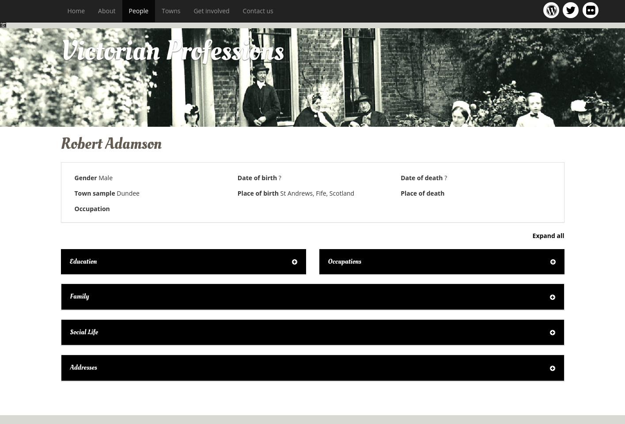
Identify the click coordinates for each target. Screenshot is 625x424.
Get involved (211, 11)
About (106, 11)
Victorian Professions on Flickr (592, 10)
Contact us (258, 11)
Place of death (422, 193)
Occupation (92, 208)
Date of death (422, 178)
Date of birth (257, 178)
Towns (171, 11)
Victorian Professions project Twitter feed (572, 10)
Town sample (95, 193)
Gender (86, 178)
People (139, 11)
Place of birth (258, 193)
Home (76, 11)
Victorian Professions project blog (552, 10)
